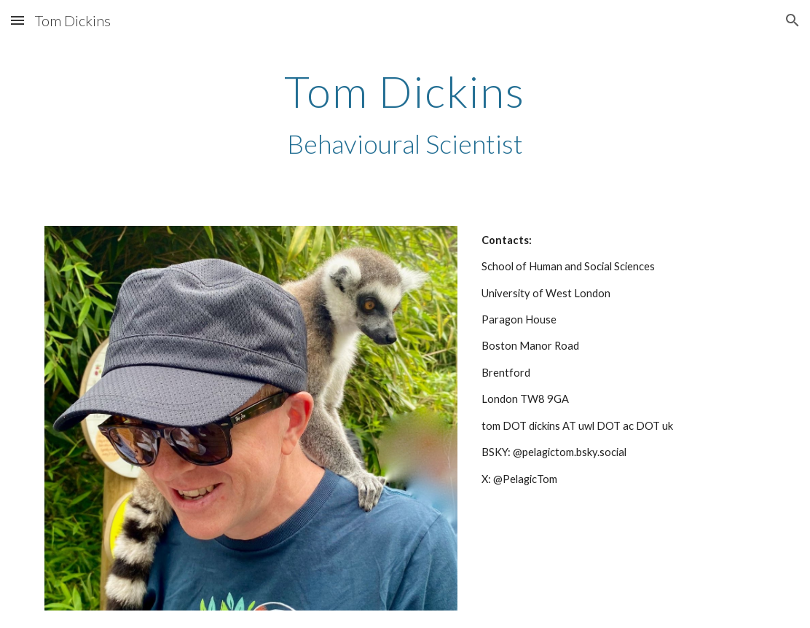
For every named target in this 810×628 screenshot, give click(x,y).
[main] (405, 114)
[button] (17, 20)
